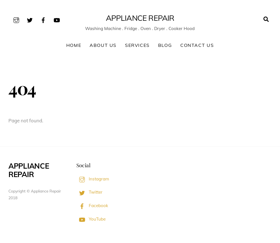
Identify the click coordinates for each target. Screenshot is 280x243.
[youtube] (56, 19)
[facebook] (43, 19)
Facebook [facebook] (92, 205)
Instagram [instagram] (92, 179)
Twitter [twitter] (89, 192)
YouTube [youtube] (91, 219)
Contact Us (197, 45)
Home (73, 45)
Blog (165, 45)
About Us (103, 45)
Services (137, 45)
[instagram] (16, 19)
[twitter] (29, 19)
